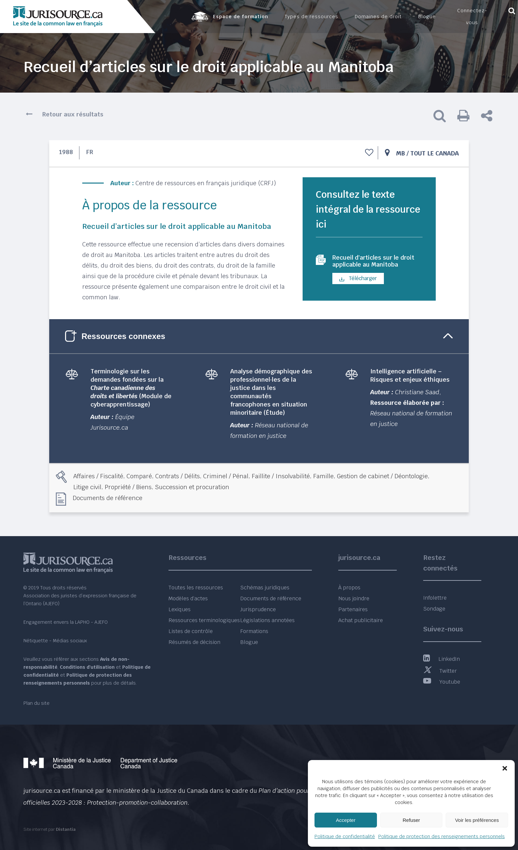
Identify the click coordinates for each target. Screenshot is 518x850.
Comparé (139, 476)
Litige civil (87, 487)
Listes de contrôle (190, 631)
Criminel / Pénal (225, 476)
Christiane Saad (417, 392)
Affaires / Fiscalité (98, 476)
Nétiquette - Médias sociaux (55, 641)
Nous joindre (353, 598)
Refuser (411, 820)
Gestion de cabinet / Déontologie (382, 476)
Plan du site (36, 703)
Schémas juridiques (264, 587)
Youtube (441, 681)
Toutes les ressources (195, 587)
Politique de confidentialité (344, 836)
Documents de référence (107, 498)
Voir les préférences (477, 820)
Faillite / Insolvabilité (281, 476)
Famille (323, 476)
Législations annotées (267, 620)
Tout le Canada (434, 153)
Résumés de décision (194, 642)
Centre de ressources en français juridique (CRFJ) (205, 183)
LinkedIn (441, 659)
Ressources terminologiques (204, 620)
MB (400, 153)
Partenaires (353, 609)
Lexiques (179, 609)
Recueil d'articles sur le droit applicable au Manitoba (369, 266)
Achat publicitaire (360, 620)
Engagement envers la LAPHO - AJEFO (65, 622)
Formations (254, 631)
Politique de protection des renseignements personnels (441, 836)
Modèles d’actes (188, 598)
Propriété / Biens (128, 487)
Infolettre (435, 597)
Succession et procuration (192, 487)
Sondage (434, 608)
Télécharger (358, 288)
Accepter (345, 820)
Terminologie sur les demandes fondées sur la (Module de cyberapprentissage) (131, 387)
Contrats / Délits (177, 476)
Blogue (249, 642)
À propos (349, 587)
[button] (504, 768)
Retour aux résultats (72, 114)
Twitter (440, 670)
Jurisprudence (258, 609)
